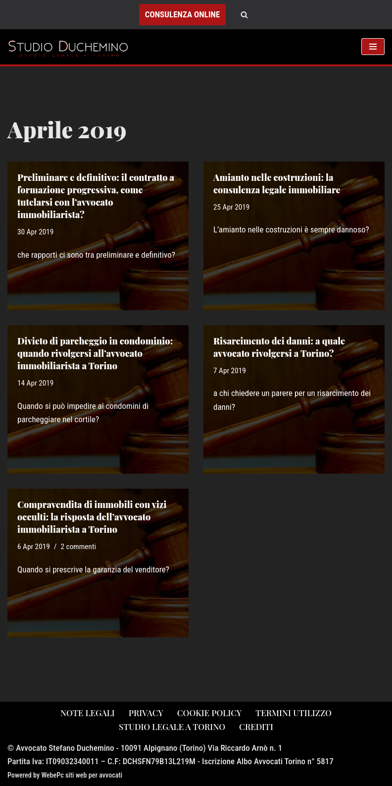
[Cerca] (244, 14)
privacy (146, 712)
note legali (87, 712)
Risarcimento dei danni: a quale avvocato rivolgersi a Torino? (279, 347)
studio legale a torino (172, 726)
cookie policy (209, 712)
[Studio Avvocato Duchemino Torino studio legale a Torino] (70, 46)
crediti (256, 726)
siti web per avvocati (93, 775)
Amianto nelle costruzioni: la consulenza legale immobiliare (276, 183)
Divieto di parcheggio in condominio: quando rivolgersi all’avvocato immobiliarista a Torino (95, 353)
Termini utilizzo (293, 712)
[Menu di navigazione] (373, 46)
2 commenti (78, 546)
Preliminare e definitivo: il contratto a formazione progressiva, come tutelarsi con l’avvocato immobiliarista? (95, 196)
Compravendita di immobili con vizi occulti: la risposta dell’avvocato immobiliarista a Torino (91, 517)
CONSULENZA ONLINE (182, 14)
